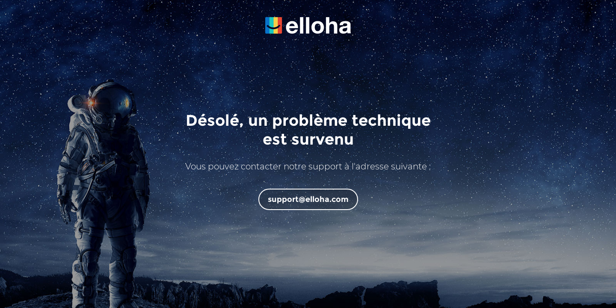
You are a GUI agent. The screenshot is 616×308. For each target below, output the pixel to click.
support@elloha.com (308, 199)
